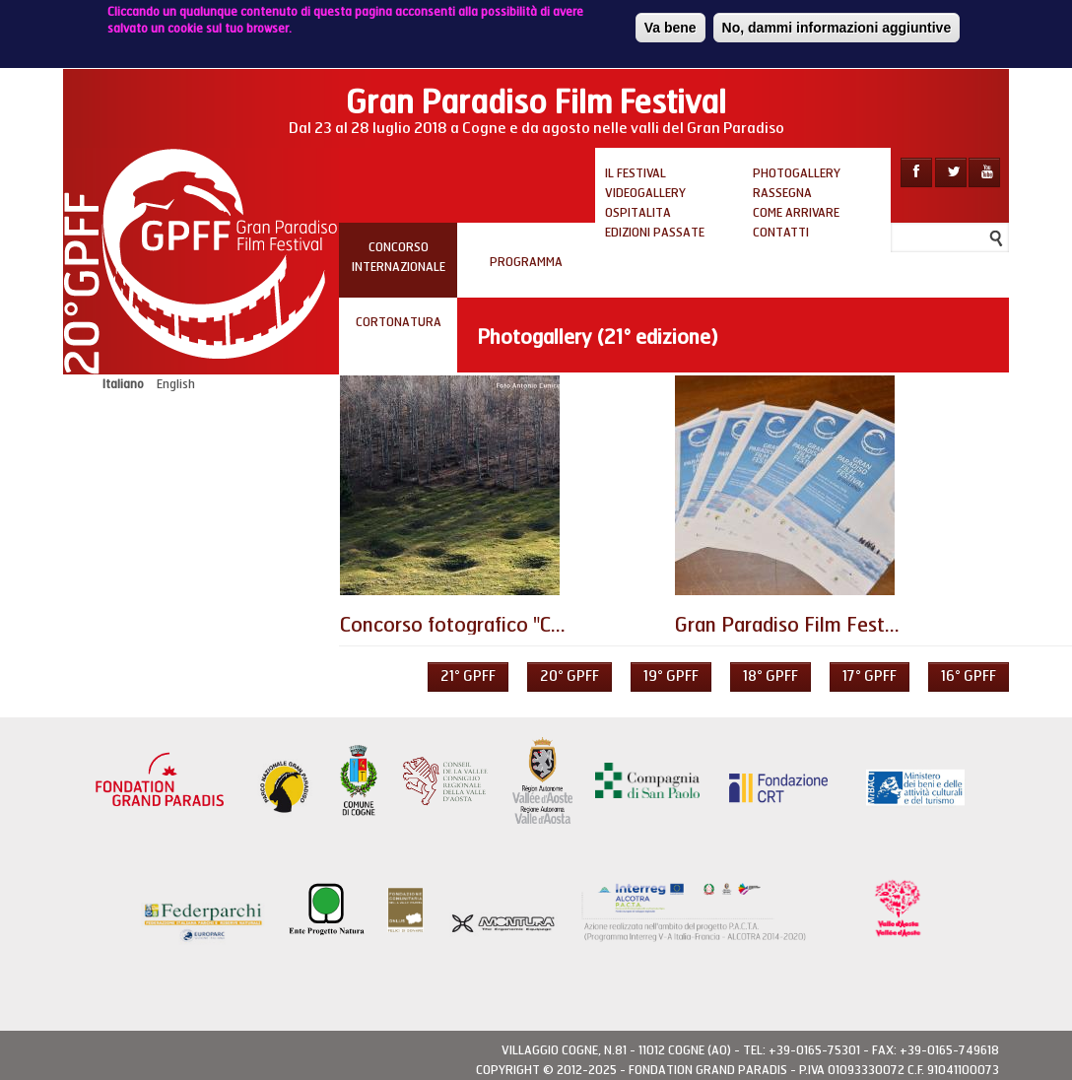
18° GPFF (770, 676)
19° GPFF (671, 676)
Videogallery (645, 193)
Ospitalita (638, 213)
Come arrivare (796, 213)
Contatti (781, 232)
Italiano (123, 384)
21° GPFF (468, 676)
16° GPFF (968, 676)
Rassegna (782, 193)
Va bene (670, 24)
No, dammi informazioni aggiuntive (837, 24)
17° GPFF (869, 676)
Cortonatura (398, 322)
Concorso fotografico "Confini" (474, 625)
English (176, 384)
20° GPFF (569, 676)
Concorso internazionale (398, 257)
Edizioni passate (654, 232)
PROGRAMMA (526, 262)
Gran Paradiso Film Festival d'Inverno (838, 625)
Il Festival (635, 173)
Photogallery (796, 173)
